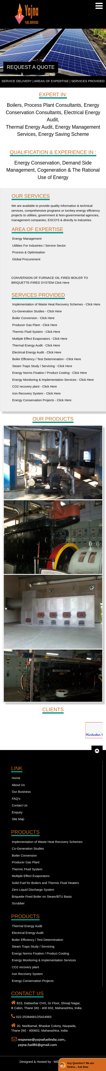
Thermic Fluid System (27, 869)
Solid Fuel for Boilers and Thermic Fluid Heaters (45, 883)
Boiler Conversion (24, 855)
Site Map (18, 819)
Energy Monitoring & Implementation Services (44, 960)
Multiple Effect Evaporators (31, 876)
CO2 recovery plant (25, 967)
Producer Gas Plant (25, 862)
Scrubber (18, 903)
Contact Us (19, 805)
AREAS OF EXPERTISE (51, 81)
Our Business (21, 791)
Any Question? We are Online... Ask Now (80, 1065)
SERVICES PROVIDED (88, 81)
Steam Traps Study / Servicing (33, 946)
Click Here (61, 282)
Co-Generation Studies (28, 848)
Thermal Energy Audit (27, 926)
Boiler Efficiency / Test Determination (37, 939)
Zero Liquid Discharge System (33, 889)
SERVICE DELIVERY (16, 81)
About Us (18, 785)
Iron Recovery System (27, 974)
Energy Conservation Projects (33, 981)
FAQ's (16, 798)
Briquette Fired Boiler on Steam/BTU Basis (42, 896)
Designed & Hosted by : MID (40, 1061)
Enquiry (17, 812)
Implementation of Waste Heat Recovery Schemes (47, 842)
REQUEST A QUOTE (31, 67)
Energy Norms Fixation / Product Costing (40, 953)
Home (16, 778)
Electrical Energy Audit (27, 933)
